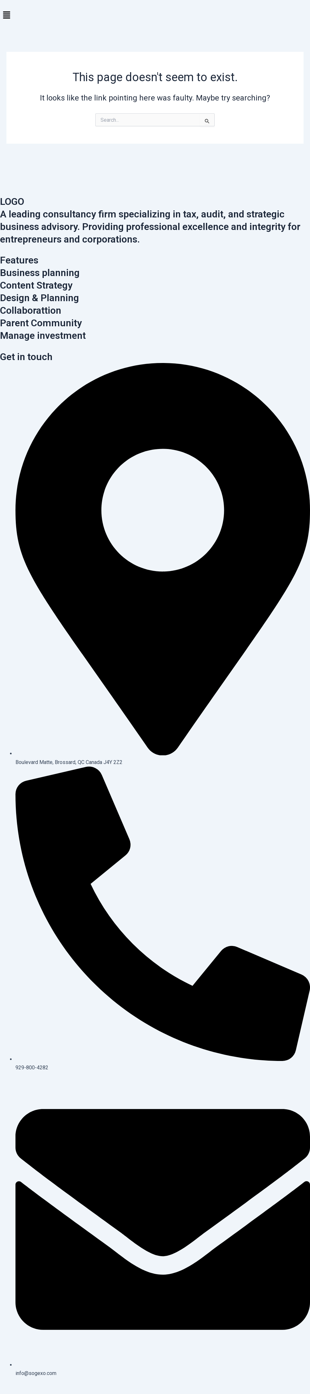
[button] (155, 15)
